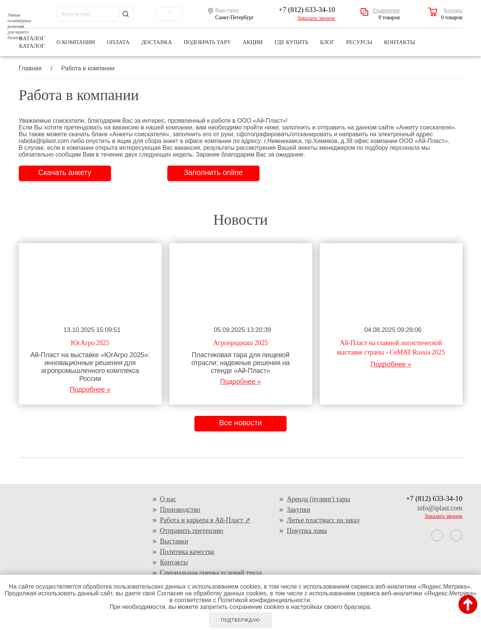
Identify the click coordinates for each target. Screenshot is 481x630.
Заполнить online (213, 172)
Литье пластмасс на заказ (323, 520)
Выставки (174, 541)
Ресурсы (359, 38)
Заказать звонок (316, 18)
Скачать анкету (64, 172)
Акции (253, 38)
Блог (327, 38)
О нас (168, 499)
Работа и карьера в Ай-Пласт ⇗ (205, 520)
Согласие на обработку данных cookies (211, 593)
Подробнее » (90, 389)
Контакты (399, 38)
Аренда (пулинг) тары (318, 499)
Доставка (156, 38)
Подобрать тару (207, 38)
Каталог (32, 38)
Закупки (298, 509)
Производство (180, 509)
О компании (75, 38)
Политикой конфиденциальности (264, 600)
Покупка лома (307, 530)
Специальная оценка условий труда (211, 573)
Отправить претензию (191, 530)
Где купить (291, 38)
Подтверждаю (240, 620)
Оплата (118, 38)
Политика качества (187, 551)
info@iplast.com (439, 508)
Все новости (240, 422)
